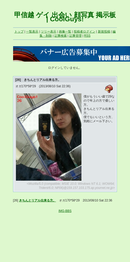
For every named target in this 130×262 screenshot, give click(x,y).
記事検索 (60, 35)
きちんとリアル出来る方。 (37, 200)
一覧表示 (32, 31)
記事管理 (75, 35)
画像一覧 (65, 31)
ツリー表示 (48, 31)
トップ (19, 31)
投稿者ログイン (84, 31)
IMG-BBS (65, 211)
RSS (87, 35)
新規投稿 (104, 31)
